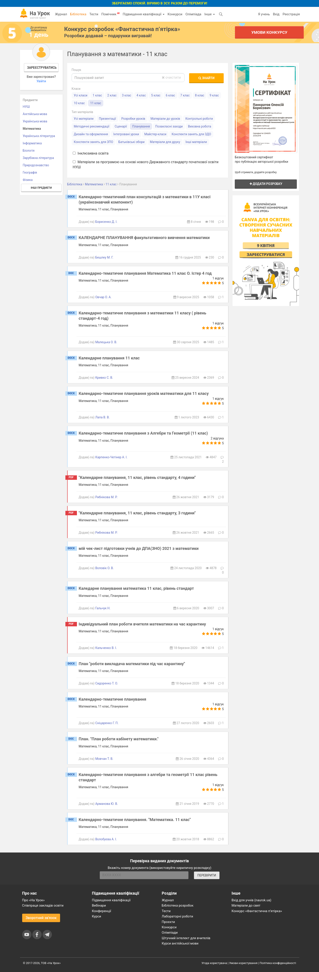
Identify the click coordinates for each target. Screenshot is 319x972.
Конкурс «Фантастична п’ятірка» (257, 911)
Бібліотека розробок (178, 905)
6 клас (170, 95)
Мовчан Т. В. (104, 758)
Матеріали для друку (165, 142)
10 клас (79, 103)
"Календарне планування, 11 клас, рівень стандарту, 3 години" (137, 513)
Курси (96, 916)
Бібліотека (78, 14)
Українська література (39, 136)
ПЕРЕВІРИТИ (206, 875)
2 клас (112, 95)
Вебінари (99, 905)
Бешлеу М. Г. (104, 257)
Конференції (101, 911)
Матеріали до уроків (165, 118)
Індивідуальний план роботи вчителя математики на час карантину (142, 624)
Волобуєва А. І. (106, 839)
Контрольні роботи (199, 118)
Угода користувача (214, 963)
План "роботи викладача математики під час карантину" (132, 663)
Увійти (41, 81)
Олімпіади (170, 933)
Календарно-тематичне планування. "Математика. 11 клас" (135, 819)
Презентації (107, 118)
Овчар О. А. (103, 297)
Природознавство (36, 165)
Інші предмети (41, 187)
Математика (32, 128)
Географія (30, 172)
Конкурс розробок (122, 29)
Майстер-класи (155, 134)
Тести (93, 14)
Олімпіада (193, 14)
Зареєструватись (42, 67)
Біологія (29, 150)
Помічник (110, 14)
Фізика (28, 180)
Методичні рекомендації (91, 126)
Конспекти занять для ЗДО (191, 134)
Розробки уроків (133, 118)
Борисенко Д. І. (106, 221)
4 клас (141, 95)
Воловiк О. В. (104, 568)
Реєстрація (291, 14)
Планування (141, 126)
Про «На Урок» (33, 900)
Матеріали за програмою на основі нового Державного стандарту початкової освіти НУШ (146, 164)
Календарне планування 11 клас (109, 358)
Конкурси (175, 14)
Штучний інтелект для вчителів (186, 938)
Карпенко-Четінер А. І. (111, 457)
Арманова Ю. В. (106, 803)
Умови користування (243, 963)
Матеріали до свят (246, 905)
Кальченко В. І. (106, 648)
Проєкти (168, 922)
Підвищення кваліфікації (143, 14)
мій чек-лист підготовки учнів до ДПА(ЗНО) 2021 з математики (139, 548)
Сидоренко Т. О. (106, 683)
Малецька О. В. (106, 342)
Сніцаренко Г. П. (107, 723)
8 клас (199, 95)
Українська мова (35, 121)
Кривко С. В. (104, 377)
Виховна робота (199, 126)
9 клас (214, 95)
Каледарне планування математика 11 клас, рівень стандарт (136, 588)
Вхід (276, 14)
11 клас (95, 103)
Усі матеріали (84, 118)
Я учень (264, 14)
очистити (171, 77)
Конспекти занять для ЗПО (93, 142)
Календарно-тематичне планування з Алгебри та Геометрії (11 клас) (143, 433)
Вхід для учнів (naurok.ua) (251, 900)
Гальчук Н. (102, 608)
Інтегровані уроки (126, 134)
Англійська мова (35, 114)
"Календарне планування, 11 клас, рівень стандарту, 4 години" (137, 477)
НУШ (26, 106)
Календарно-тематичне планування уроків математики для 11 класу (144, 393)
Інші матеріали (196, 142)
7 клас (185, 95)
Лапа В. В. (102, 417)
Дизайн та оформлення (91, 134)
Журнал (61, 14)
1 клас (97, 95)
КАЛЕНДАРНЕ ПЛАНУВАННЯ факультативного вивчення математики (144, 237)
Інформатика (32, 143)
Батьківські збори (131, 142)
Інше (209, 14)
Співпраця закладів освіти (43, 905)
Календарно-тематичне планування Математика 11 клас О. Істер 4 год (145, 273)
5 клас (155, 95)
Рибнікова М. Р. (106, 497)
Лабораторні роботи (177, 916)
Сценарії (121, 126)
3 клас (126, 95)
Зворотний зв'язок (41, 918)
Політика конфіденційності (278, 963)
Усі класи (80, 95)
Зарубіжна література (38, 158)
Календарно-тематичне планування (112, 699)
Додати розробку (266, 184)
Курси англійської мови (180, 943)
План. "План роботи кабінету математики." (119, 739)
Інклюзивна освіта (91, 153)
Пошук (76, 70)
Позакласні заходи (169, 126)
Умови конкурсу (269, 32)
